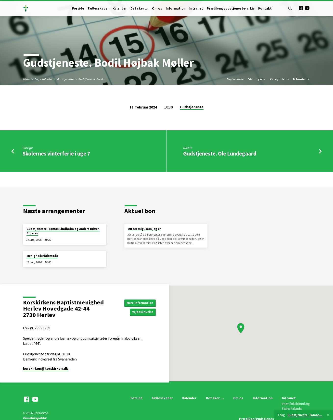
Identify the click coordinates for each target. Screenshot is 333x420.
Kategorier (280, 79)
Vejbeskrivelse (141, 312)
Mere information (139, 302)
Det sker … (139, 8)
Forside (78, 8)
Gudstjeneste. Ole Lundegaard (219, 153)
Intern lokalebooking (296, 404)
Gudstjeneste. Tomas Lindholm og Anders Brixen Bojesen (63, 231)
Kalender (120, 8)
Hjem (26, 79)
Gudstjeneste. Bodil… (92, 79)
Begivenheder (43, 79)
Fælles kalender (292, 409)
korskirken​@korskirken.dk (45, 368)
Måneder (301, 79)
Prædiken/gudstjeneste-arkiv (231, 8)
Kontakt (265, 8)
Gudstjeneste (65, 79)
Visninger (257, 79)
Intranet (196, 8)
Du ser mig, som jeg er (144, 229)
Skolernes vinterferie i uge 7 (56, 153)
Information (176, 8)
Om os (157, 8)
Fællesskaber (98, 8)
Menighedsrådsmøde (42, 256)
